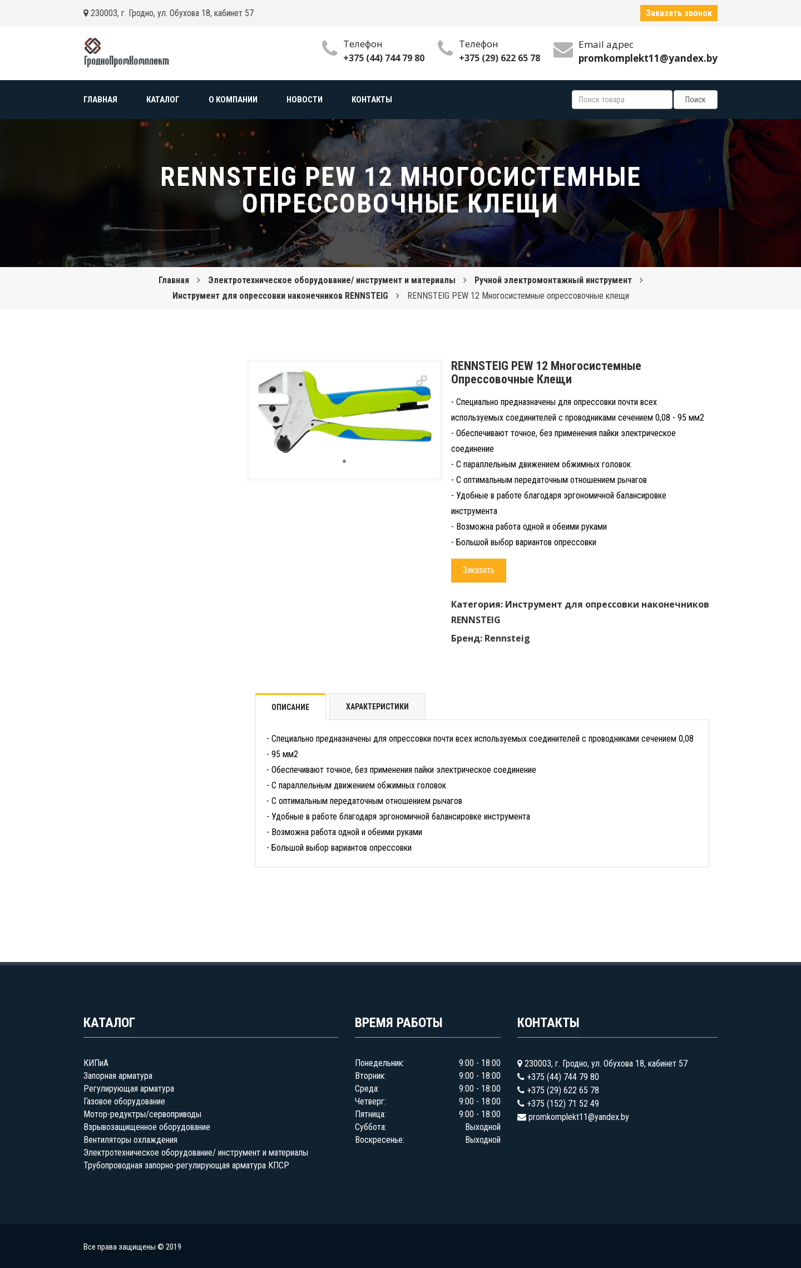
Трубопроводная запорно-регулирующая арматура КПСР (186, 1165)
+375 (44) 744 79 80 (383, 58)
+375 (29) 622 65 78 (499, 58)
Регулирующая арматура (128, 1088)
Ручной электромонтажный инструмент (553, 280)
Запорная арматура (117, 1075)
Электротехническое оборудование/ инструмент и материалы (332, 280)
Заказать (479, 570)
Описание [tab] (290, 707)
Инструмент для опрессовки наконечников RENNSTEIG (280, 295)
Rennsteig (507, 638)
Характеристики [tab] (377, 706)
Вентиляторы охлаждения (130, 1139)
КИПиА (95, 1063)
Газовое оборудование (124, 1101)
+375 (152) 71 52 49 (563, 1103)
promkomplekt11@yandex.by (578, 1117)
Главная (174, 280)
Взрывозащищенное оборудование (146, 1127)
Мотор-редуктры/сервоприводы (142, 1114)
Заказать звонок (679, 13)
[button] (422, 380)
